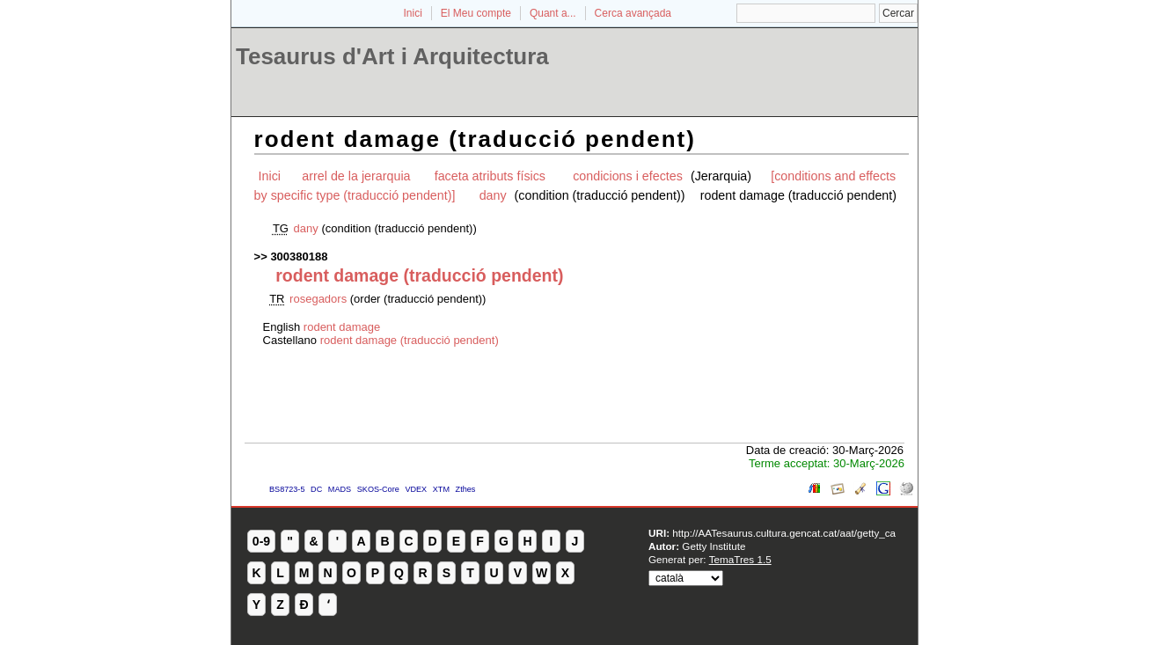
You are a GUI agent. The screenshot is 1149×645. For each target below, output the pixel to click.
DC (316, 489)
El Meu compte (476, 13)
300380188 (298, 256)
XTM (441, 489)
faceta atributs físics (492, 176)
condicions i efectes (629, 176)
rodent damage (342, 326)
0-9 (261, 541)
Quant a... (553, 13)
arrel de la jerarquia (356, 176)
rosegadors (318, 298)
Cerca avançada (633, 13)
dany (493, 195)
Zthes (466, 489)
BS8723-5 (286, 489)
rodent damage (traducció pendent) (409, 340)
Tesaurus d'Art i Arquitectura (392, 56)
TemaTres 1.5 (740, 559)
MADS (339, 489)
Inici (413, 13)
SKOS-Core (378, 489)
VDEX (416, 489)
